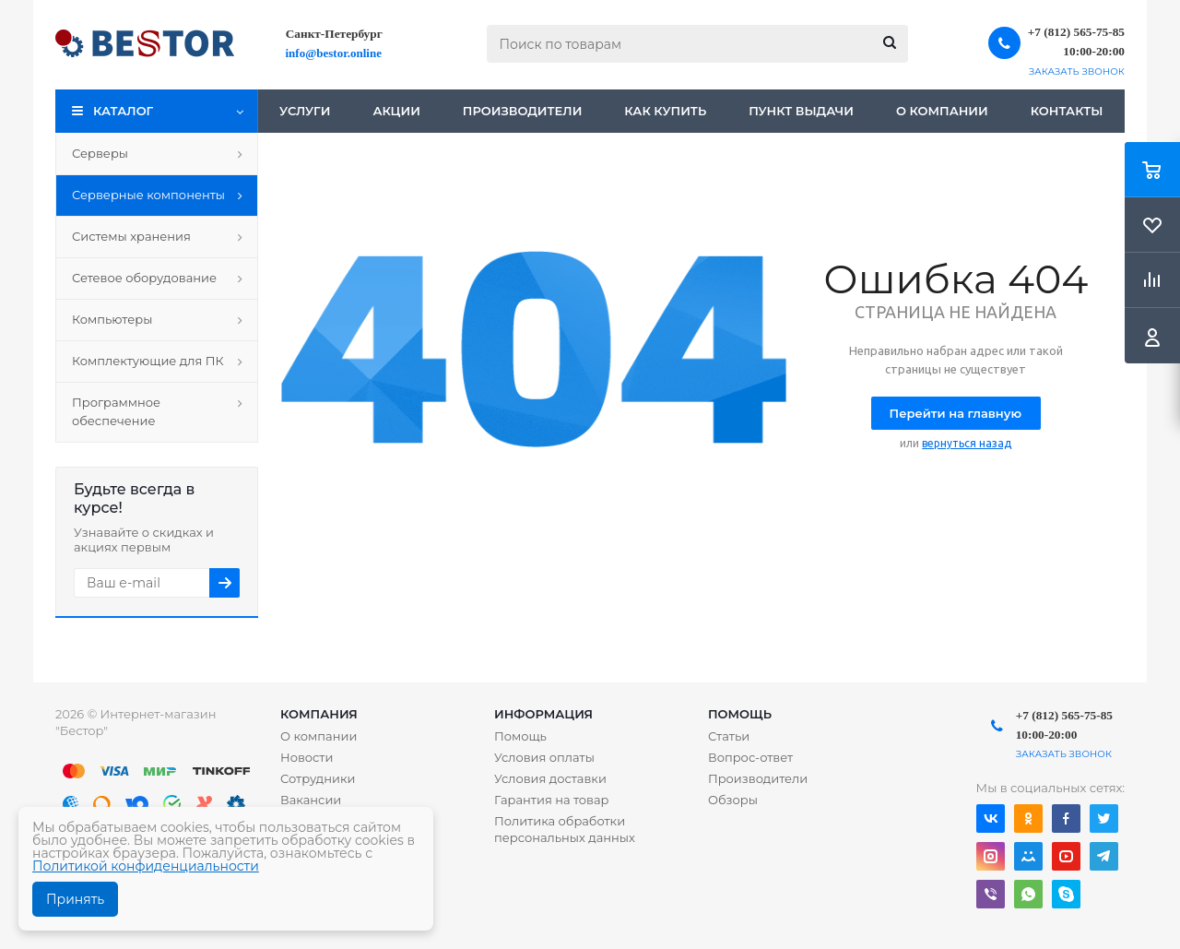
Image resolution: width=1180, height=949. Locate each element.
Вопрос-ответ (750, 757)
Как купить (665, 110)
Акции (395, 110)
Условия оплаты (544, 757)
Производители (523, 110)
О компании (942, 110)
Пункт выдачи (801, 110)
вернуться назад (966, 443)
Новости (306, 757)
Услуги (304, 110)
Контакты (1067, 110)
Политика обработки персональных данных (564, 829)
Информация (543, 713)
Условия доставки (550, 778)
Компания (319, 713)
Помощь (740, 713)
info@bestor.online (334, 53)
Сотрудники (318, 778)
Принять (75, 899)
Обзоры (733, 799)
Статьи (728, 736)
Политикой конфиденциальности (145, 866)
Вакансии (310, 799)
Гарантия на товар (551, 799)
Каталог (123, 110)
